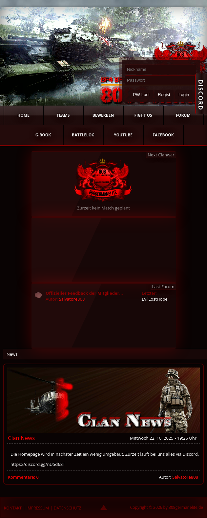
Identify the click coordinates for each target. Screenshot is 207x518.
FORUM (183, 115)
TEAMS (63, 115)
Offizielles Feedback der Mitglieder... (84, 293)
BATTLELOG (83, 135)
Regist (164, 94)
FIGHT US (143, 115)
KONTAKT (13, 508)
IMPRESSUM (38, 508)
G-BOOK (43, 135)
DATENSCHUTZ (67, 508)
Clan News (21, 438)
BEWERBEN (103, 115)
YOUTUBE (123, 135)
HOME (23, 115)
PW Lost (141, 94)
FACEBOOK (163, 135)
